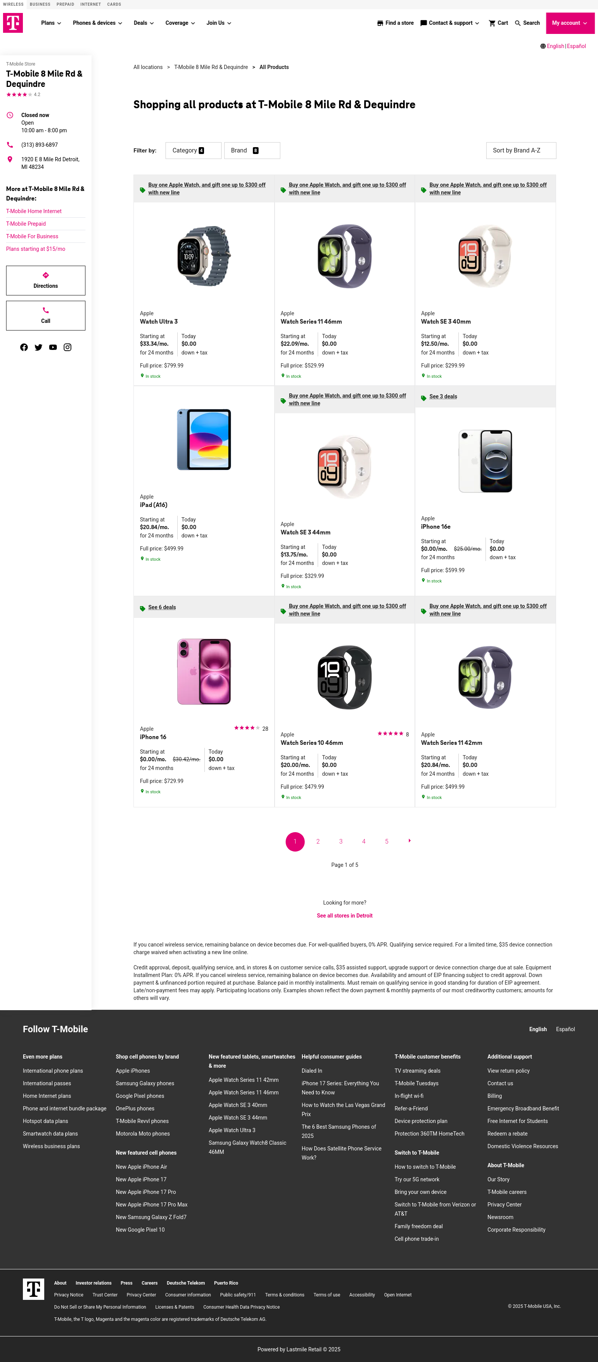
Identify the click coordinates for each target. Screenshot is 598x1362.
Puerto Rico (226, 1282)
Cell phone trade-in (417, 1238)
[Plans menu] (59, 22)
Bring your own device (421, 1192)
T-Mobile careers (507, 1192)
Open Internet (398, 1295)
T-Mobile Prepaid (26, 223)
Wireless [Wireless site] (13, 4)
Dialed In (312, 1070)
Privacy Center (504, 1204)
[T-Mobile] (33, 1288)
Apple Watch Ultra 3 (232, 1130)
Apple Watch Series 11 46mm (244, 1092)
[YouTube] (152, 1029)
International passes (47, 1083)
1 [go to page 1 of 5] (295, 841)
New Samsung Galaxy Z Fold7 (151, 1217)
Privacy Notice (69, 1295)
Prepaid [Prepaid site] (66, 4)
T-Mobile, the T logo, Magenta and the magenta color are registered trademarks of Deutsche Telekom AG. (160, 1319)
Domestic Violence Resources (522, 1146)
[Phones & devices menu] (120, 22)
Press (127, 1282)
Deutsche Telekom (186, 1282)
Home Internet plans (47, 1095)
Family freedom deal (419, 1226)
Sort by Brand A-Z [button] (521, 150)
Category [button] (184, 150)
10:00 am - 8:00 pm (44, 122)
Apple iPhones (133, 1070)
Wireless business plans (51, 1146)
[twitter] (38, 346)
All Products (274, 67)
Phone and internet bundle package (64, 1108)
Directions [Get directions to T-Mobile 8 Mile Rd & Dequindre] (45, 280)
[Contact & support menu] (477, 22)
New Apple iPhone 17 (141, 1179)
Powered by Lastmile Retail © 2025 (298, 1349)
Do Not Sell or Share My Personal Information (100, 1306)
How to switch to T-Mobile (425, 1166)
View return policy (508, 1070)
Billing (494, 1095)
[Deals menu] (151, 22)
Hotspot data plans (45, 1121)
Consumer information (188, 1295)
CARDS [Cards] (114, 4)
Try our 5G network (417, 1179)
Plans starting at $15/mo (35, 248)
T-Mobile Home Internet (34, 211)
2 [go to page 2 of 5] (318, 841)
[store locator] (395, 22)
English (555, 46)
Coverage (177, 22)
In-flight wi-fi (409, 1095)
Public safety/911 (238, 1295)
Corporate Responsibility (516, 1229)
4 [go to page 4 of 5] (364, 841)
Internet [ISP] (90, 4)
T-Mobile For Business (32, 236)
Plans (48, 22)
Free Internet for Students (517, 1121)
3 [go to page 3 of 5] (341, 841)
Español (576, 46)
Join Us (216, 22)
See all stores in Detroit (345, 916)
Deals (140, 22)
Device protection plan (421, 1121)
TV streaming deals (418, 1070)
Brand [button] (239, 150)
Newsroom (500, 1217)
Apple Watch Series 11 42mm (244, 1079)
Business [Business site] (40, 4)
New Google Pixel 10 (140, 1229)
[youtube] (53, 346)
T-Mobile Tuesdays (417, 1083)
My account (570, 23)
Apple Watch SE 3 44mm (238, 1117)
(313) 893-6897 (32, 144)
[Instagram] (101, 1029)
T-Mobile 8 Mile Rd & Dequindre (211, 67)
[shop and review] (498, 22)
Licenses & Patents (174, 1306)
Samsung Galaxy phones (145, 1083)
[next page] (409, 841)
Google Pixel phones (140, 1095)
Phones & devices (94, 22)
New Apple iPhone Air (141, 1166)
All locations (148, 67)
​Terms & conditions (284, 1295)
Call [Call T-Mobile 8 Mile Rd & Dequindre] (45, 315)
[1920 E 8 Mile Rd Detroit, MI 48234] (45, 162)
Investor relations (93, 1282)
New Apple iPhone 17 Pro (146, 1192)
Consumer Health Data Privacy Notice (241, 1306)
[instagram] (67, 346)
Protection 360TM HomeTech (430, 1133)
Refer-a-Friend (411, 1108)
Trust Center (105, 1295)
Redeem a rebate (507, 1133)
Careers (149, 1282)
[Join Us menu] (229, 22)
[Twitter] (135, 1029)
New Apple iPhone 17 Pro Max (152, 1204)
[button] (527, 22)
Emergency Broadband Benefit (523, 1108)
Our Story (498, 1179)
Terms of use (326, 1295)
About (60, 1282)
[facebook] (24, 346)
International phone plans (53, 1070)
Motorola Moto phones (143, 1133)
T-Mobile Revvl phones (142, 1121)
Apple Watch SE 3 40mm (238, 1105)
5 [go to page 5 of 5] (387, 841)
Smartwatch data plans (50, 1133)
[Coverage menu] (193, 22)
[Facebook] (118, 1029)
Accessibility (362, 1295)
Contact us (500, 1083)
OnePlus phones (135, 1108)
